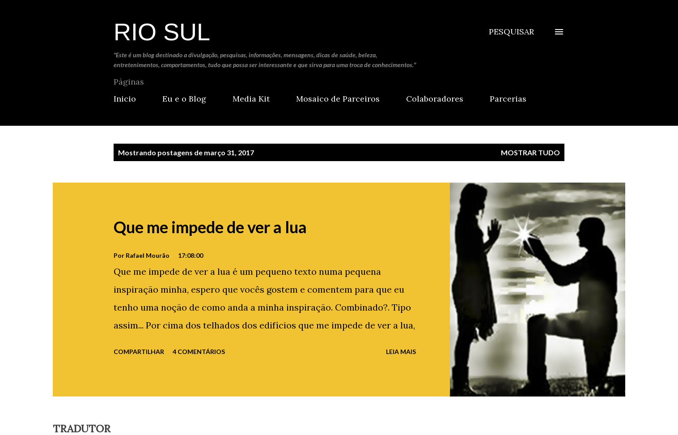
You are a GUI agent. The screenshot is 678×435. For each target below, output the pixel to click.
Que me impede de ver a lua (210, 227)
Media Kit (251, 99)
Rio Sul (162, 31)
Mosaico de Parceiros (338, 99)
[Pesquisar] (511, 32)
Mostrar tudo (530, 152)
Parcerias (508, 99)
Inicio (125, 99)
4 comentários (199, 351)
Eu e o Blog (184, 99)
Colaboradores (434, 99)
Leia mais (401, 351)
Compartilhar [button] (139, 351)
